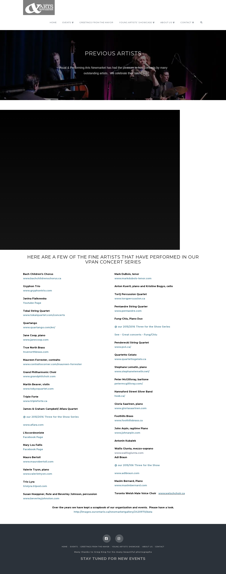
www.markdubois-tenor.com (133, 278)
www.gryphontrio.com (37, 290)
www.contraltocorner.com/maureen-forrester (52, 364)
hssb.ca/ (119, 396)
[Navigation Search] (200, 22)
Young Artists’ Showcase (126, 547)
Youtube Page (32, 303)
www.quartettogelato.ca (130, 359)
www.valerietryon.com (37, 473)
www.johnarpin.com (127, 432)
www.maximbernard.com (130, 485)
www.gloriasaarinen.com (130, 408)
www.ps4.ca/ (122, 347)
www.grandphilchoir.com (39, 376)
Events (74, 547)
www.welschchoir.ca (171, 493)
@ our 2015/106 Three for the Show (137, 465)
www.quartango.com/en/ (39, 327)
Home (64, 547)
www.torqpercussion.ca (129, 298)
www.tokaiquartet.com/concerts (44, 315)
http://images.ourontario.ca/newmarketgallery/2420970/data (113, 511)
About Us (147, 547)
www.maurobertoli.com (38, 461)
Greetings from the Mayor (94, 547)
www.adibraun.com (126, 473)
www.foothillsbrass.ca (128, 420)
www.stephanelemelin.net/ (131, 371)
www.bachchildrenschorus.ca (42, 278)
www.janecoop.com (36, 339)
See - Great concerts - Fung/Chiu (135, 334)
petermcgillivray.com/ (128, 383)
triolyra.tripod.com (35, 486)
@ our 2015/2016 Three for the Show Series (51, 416)
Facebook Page (33, 437)
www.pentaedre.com (128, 310)
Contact (159, 547)
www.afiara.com (33, 424)
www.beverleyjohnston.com (41, 498)
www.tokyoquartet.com (38, 388)
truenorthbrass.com (36, 352)
